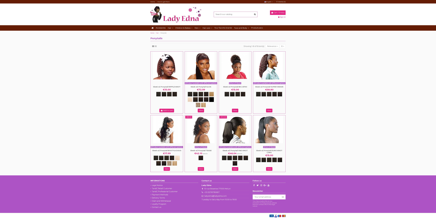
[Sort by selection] (272, 46)
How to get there (163, 2)
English (269, 2)
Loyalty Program (159, 204)
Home (152, 2)
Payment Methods (160, 195)
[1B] (164, 94)
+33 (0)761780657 (212, 192)
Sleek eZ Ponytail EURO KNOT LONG (269, 151)
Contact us (156, 207)
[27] (211, 94)
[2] (169, 94)
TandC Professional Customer (165, 191)
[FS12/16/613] (198, 105)
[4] (174, 94)
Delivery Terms (158, 198)
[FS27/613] (203, 105)
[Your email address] (266, 197)
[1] (158, 94)
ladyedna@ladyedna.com (215, 196)
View (201, 110)
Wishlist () (281, 2)
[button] (170, 28)
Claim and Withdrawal (161, 201)
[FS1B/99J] (200, 99)
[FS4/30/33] (211, 99)
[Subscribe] (282, 197)
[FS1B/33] (206, 99)
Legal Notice (157, 185)
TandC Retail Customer (162, 188)
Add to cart (166, 110)
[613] (190, 99)
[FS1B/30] (195, 99)
